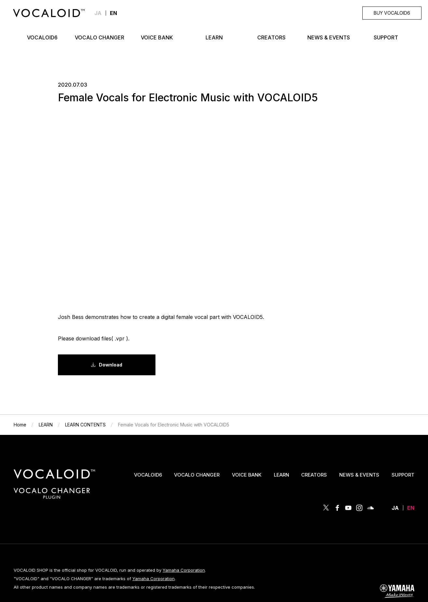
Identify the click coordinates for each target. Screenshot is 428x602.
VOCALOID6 (148, 475)
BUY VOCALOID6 (392, 13)
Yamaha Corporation (184, 570)
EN (410, 508)
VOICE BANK (246, 475)
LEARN (281, 475)
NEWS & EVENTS (359, 475)
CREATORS (314, 475)
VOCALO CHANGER (197, 475)
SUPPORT (403, 475)
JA (97, 13)
